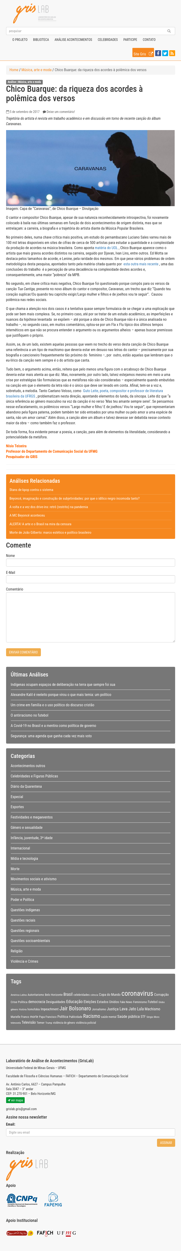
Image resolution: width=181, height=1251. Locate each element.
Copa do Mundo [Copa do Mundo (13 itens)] (110, 994)
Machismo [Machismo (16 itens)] (152, 1009)
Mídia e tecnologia (24, 858)
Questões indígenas (25, 910)
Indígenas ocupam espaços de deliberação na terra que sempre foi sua (63, 684)
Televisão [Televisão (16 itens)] (29, 1022)
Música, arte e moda (36, 70)
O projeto (20, 40)
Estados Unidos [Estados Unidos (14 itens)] (108, 1002)
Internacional (20, 848)
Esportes (17, 807)
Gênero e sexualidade (26, 827)
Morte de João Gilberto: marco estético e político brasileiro (51, 532)
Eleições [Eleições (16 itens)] (90, 1002)
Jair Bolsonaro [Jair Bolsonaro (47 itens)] (75, 1008)
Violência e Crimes (25, 961)
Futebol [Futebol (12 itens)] (153, 1002)
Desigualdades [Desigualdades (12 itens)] (55, 1002)
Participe (130, 40)
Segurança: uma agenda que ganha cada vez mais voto (51, 736)
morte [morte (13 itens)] (34, 1017)
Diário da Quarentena (26, 786)
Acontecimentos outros (28, 766)
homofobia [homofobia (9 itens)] (33, 1009)
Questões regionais (25, 930)
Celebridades (108, 40)
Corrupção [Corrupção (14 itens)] (161, 994)
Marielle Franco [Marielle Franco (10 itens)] (20, 1017)
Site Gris (144, 53)
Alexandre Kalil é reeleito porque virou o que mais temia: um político (61, 694)
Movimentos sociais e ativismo (34, 879)
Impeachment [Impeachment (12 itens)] (49, 1009)
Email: (10, 1124)
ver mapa (15, 1100)
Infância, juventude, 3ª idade (32, 838)
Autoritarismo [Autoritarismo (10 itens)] (35, 994)
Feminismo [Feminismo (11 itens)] (140, 1002)
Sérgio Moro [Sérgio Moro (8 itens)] (152, 1017)
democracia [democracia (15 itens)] (36, 1002)
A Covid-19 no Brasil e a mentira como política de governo (53, 725)
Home (14, 70)
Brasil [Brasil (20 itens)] (68, 994)
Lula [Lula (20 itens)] (140, 1009)
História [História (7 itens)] (23, 1009)
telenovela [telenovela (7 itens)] (16, 1022)
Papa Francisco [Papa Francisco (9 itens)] (48, 1017)
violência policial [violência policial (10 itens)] (86, 1022)
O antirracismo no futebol (29, 715)
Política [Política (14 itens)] (63, 1017)
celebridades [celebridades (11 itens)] (81, 994)
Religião (17, 951)
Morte (15, 869)
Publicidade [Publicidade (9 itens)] (75, 1017)
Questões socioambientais (30, 940)
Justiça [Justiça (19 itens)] (113, 1009)
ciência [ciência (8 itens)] (94, 994)
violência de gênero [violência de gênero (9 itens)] (64, 1022)
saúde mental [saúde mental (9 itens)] (108, 1017)
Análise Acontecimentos (73, 40)
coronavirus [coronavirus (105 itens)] (137, 993)
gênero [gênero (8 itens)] (14, 1009)
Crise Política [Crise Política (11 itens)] (19, 1002)
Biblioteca (41, 40)
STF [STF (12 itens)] (143, 1017)
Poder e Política (22, 899)
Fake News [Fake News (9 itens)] (126, 1002)
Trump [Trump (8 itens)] (48, 1022)
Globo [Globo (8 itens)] (161, 1002)
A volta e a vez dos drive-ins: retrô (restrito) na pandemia (49, 507)
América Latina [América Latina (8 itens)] (19, 994)
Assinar (166, 1143)
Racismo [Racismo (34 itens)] (91, 1016)
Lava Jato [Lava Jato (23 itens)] (127, 1009)
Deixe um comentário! (61, 112)
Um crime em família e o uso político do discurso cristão (52, 705)
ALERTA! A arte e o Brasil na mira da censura (40, 524)
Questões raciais (23, 920)
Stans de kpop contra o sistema (32, 490)
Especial (17, 797)
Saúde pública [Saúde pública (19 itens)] (128, 1016)
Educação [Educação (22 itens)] (74, 1001)
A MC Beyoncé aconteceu (27, 515)
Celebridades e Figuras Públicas (34, 776)
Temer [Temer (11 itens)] (41, 1022)
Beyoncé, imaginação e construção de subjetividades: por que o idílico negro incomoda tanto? (75, 498)
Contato (149, 40)
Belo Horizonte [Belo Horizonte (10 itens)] (53, 994)
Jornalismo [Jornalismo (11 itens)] (99, 1009)
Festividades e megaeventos (32, 817)
